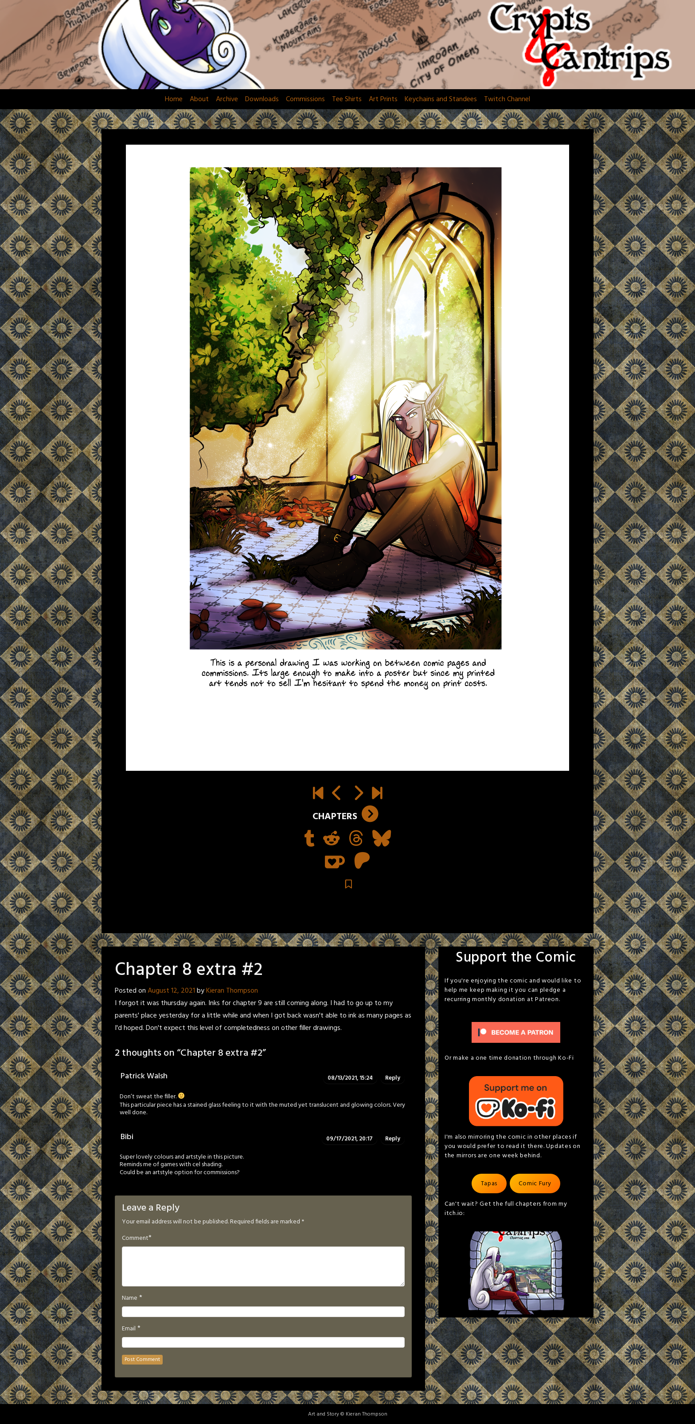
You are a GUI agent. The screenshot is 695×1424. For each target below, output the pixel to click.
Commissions (305, 99)
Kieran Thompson (232, 991)
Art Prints (383, 99)
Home (174, 99)
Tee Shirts (347, 99)
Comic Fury (535, 1184)
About (199, 99)
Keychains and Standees (441, 99)
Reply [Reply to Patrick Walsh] (392, 1078)
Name (129, 1298)
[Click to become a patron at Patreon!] (516, 1032)
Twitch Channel (507, 99)
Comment (135, 1238)
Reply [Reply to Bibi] (392, 1139)
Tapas (489, 1184)
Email (129, 1329)
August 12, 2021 (171, 991)
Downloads (262, 99)
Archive (227, 99)
